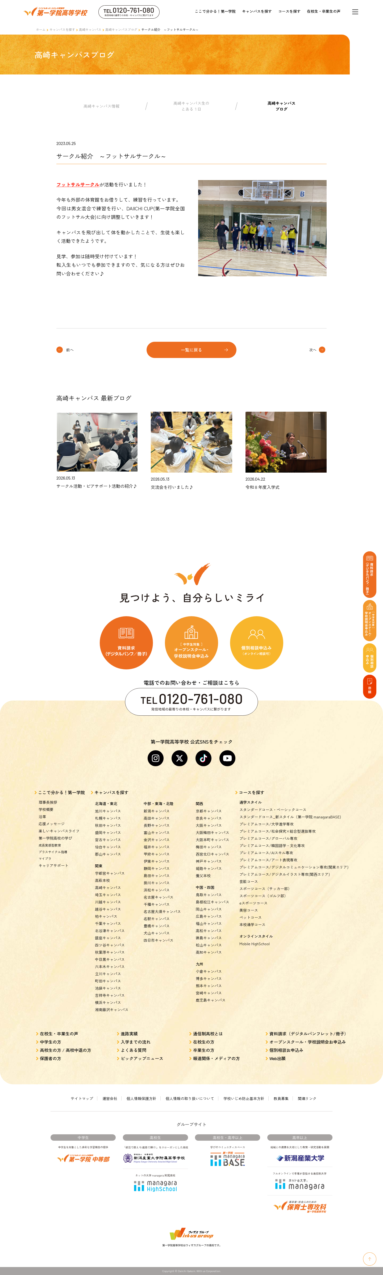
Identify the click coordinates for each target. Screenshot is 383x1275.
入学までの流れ (136, 1042)
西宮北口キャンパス (212, 854)
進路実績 (129, 1033)
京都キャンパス (209, 811)
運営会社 (109, 1098)
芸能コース (248, 881)
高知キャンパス (209, 952)
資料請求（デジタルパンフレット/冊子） (308, 1033)
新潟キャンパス (157, 811)
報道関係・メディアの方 (216, 1058)
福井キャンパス (157, 846)
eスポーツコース (253, 903)
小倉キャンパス (209, 971)
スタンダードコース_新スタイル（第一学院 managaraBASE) (290, 816)
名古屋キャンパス (158, 897)
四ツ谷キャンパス (110, 945)
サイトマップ (82, 1098)
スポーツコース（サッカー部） (265, 888)
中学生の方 (50, 1042)
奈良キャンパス (209, 818)
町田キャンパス (108, 981)
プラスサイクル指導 (53, 851)
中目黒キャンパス (110, 959)
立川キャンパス (108, 973)
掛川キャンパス (157, 882)
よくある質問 (133, 1050)
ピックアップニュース (142, 1058)
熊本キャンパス (209, 985)
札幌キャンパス (108, 818)
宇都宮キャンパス (110, 873)
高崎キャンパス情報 (101, 106)
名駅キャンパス (157, 918)
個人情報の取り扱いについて (190, 1098)
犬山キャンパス (157, 933)
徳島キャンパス (209, 937)
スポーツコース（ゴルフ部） (263, 895)
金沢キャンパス (157, 839)
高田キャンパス (157, 818)
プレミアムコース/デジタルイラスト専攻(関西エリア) (284, 874)
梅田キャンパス (209, 846)
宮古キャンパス (108, 839)
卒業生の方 (203, 1050)
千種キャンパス (157, 904)
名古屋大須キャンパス (162, 911)
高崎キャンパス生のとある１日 (191, 106)
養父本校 (203, 875)
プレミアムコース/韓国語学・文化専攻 (272, 845)
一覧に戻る (191, 350)
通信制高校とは (208, 1033)
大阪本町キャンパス (212, 839)
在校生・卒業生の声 (323, 11)
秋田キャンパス (108, 825)
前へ (70, 349)
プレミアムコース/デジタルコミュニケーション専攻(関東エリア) (293, 867)
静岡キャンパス (157, 868)
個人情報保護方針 (141, 1098)
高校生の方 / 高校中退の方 (65, 1050)
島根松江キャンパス (212, 902)
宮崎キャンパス (209, 992)
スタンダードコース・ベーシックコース (272, 809)
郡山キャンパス (108, 854)
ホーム (40, 29)
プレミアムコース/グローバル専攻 (268, 838)
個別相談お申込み (286, 1050)
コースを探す (289, 11)
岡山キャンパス (209, 909)
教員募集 (281, 1098)
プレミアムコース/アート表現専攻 (268, 859)
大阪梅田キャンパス (212, 832)
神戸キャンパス (209, 861)
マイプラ (45, 858)
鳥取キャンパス (209, 894)
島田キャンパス (157, 875)
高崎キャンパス (90, 29)
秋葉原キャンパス (110, 952)
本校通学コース (252, 924)
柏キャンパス (106, 916)
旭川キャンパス (108, 811)
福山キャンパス (209, 923)
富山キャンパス (157, 832)
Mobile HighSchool (254, 943)
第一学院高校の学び (55, 838)
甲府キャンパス (157, 854)
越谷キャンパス (108, 909)
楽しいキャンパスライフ (59, 831)
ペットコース (250, 917)
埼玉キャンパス (108, 894)
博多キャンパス (209, 978)
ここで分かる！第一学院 (215, 11)
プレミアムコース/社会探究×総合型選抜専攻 (277, 831)
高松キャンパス (209, 930)
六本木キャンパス (110, 966)
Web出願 (277, 1058)
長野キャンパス (157, 825)
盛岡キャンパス (108, 832)
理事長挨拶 (48, 802)
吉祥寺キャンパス (110, 995)
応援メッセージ (52, 823)
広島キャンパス (209, 916)
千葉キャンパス (108, 923)
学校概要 (46, 809)
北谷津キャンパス (110, 930)
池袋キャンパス (108, 988)
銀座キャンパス (108, 937)
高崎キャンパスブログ (121, 29)
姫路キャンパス (209, 868)
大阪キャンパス (209, 825)
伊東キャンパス (157, 861)
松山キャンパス (209, 945)
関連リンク (307, 1098)
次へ (313, 349)
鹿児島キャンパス (211, 1000)
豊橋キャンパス (157, 925)
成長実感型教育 (50, 845)
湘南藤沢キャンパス (111, 1009)
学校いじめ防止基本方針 (243, 1098)
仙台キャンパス (108, 846)
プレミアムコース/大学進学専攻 (266, 824)
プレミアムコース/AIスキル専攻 (266, 852)
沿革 (42, 816)
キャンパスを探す (257, 11)
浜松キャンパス (157, 890)
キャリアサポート (53, 865)
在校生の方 (203, 1042)
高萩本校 (102, 880)
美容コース (248, 910)
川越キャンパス (108, 902)
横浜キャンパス (108, 1002)
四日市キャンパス (158, 940)
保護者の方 (50, 1058)
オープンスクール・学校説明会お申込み (307, 1042)
